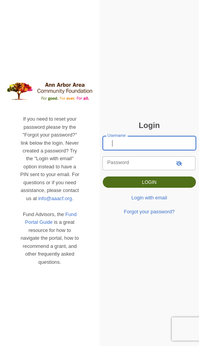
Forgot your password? (149, 212)
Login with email (149, 198)
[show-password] (179, 163)
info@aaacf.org (55, 198)
